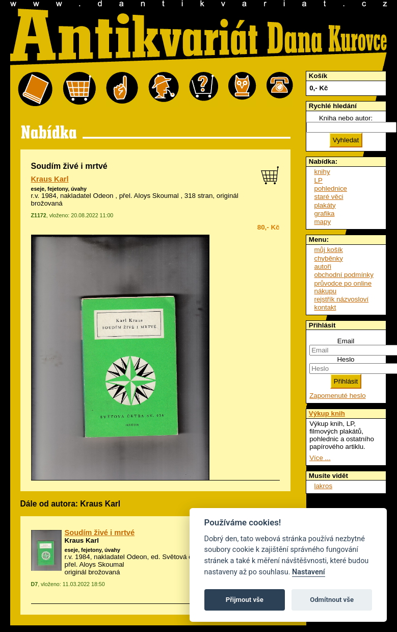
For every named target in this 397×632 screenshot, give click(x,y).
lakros (323, 486)
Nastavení (308, 572)
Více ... (319, 458)
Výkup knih (327, 413)
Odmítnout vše (332, 599)
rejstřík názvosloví (341, 299)
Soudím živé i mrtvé (100, 532)
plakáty (325, 205)
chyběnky (328, 258)
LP (318, 180)
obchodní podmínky (344, 275)
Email (345, 341)
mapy (322, 221)
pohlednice (330, 188)
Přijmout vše (244, 599)
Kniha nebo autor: (346, 118)
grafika (324, 213)
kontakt (325, 307)
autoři (322, 266)
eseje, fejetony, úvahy (59, 189)
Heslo (345, 359)
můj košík (328, 250)
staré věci (328, 196)
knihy (322, 171)
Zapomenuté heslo (337, 395)
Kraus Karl (50, 179)
